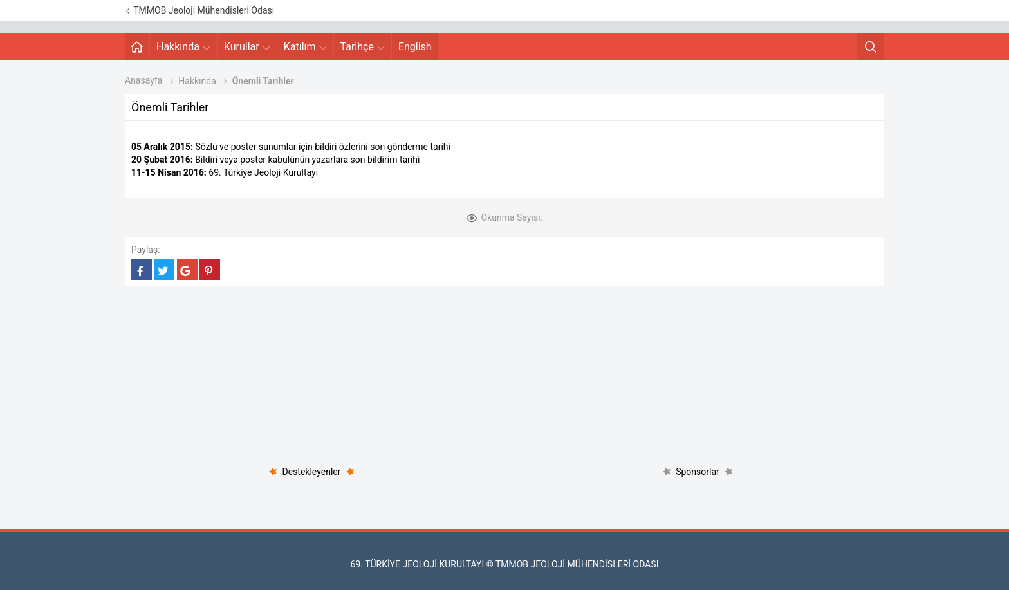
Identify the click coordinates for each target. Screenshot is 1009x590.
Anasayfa (143, 80)
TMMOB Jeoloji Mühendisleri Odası (199, 10)
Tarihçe (362, 47)
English (415, 47)
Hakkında (183, 47)
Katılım (305, 47)
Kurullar (247, 47)
